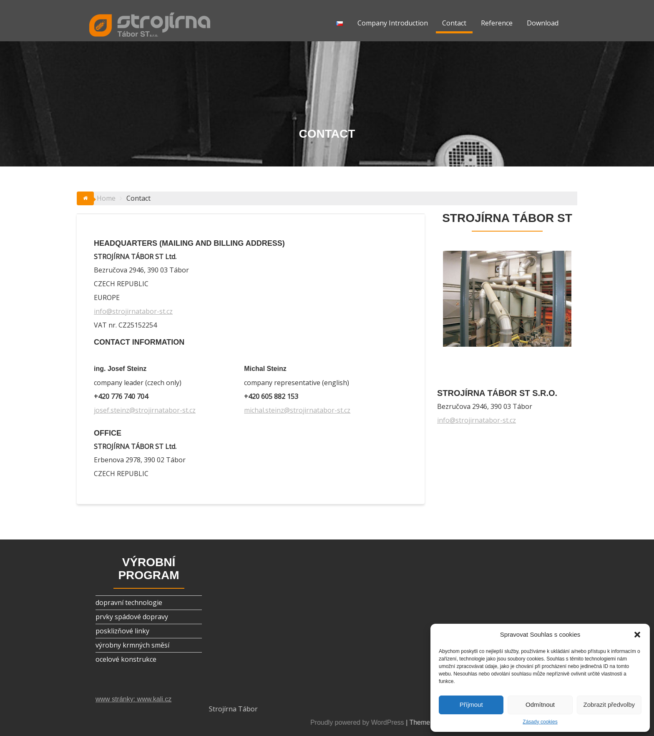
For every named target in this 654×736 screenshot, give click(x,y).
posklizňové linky (122, 630)
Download (542, 23)
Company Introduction (392, 23)
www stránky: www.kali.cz (133, 699)
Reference (497, 23)
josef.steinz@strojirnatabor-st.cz (145, 410)
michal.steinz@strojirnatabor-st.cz (297, 410)
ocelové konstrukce (126, 659)
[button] (637, 634)
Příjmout (471, 704)
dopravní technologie (129, 602)
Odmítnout (540, 704)
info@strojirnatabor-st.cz (133, 311)
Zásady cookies (540, 722)
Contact (454, 23)
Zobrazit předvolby (609, 704)
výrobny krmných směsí (132, 645)
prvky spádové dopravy (132, 616)
